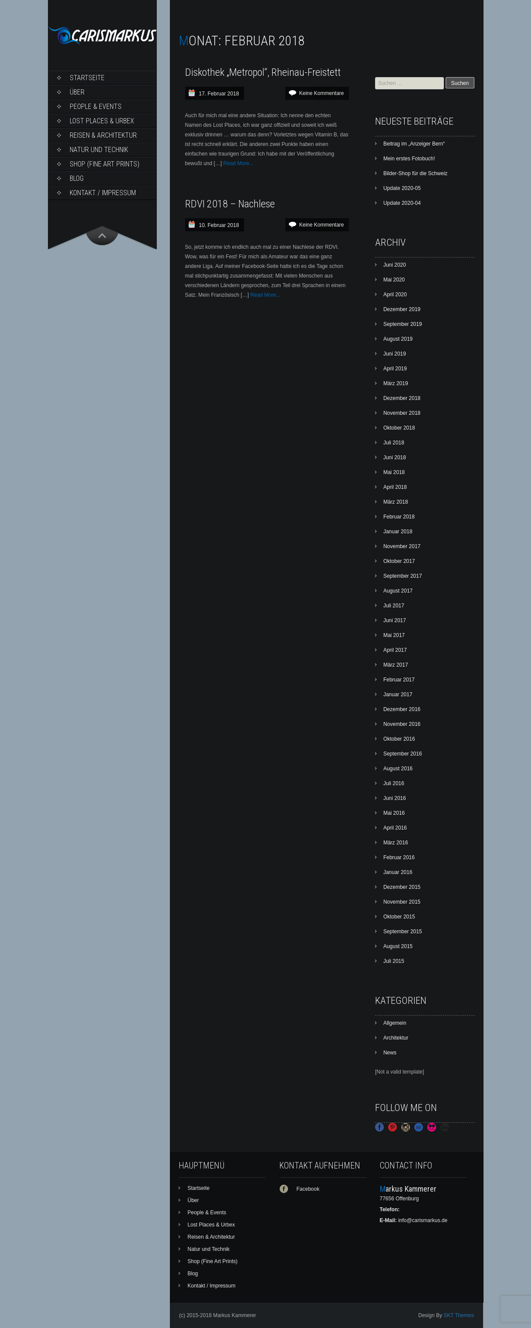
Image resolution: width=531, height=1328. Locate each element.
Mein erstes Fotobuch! (409, 159)
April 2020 (395, 294)
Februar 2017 (399, 680)
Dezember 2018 (401, 398)
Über (77, 92)
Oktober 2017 (399, 561)
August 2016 (398, 769)
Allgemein (394, 1023)
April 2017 (395, 650)
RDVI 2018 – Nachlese (230, 204)
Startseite (87, 78)
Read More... (238, 163)
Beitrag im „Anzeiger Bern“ (414, 144)
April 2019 (395, 369)
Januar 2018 (398, 531)
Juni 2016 (394, 798)
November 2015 (401, 902)
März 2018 (395, 502)
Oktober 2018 (399, 428)
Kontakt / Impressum (103, 193)
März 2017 (395, 665)
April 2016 (395, 828)
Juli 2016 (393, 783)
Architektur (395, 1038)
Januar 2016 (398, 872)
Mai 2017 (394, 635)
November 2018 (401, 413)
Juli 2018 (393, 443)
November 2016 (401, 724)
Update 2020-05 (402, 188)
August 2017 (398, 591)
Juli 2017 (393, 606)
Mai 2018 (394, 472)
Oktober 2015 (399, 917)
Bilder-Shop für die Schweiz (415, 173)
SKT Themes (458, 1315)
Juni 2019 (394, 354)
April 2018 (395, 487)
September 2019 (402, 324)
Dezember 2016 (401, 709)
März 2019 (395, 383)
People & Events (96, 106)
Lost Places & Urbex (102, 121)
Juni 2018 (394, 457)
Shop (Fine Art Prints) (104, 164)
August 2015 (398, 946)
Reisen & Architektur (103, 135)
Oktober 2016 (399, 739)
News (389, 1053)
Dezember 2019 (401, 309)
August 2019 (398, 339)
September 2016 (402, 754)
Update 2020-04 (402, 203)
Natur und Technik (99, 150)
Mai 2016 (394, 813)
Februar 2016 (399, 857)
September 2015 (402, 931)
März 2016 (395, 843)
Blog (77, 178)
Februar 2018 (399, 517)
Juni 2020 (394, 265)
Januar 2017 (398, 694)
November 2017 (401, 546)
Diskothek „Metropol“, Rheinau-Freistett (263, 72)
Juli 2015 (393, 961)
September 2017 (402, 576)
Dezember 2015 (401, 887)
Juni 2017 (394, 620)
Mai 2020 (394, 280)
